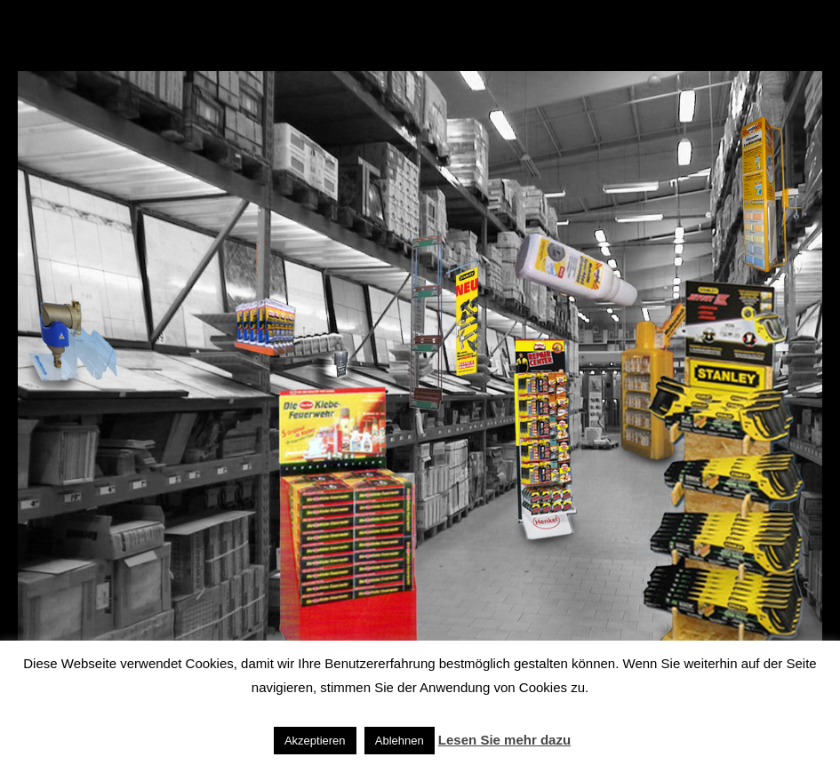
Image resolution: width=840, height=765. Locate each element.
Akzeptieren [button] (315, 740)
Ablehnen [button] (399, 740)
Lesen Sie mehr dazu (504, 739)
